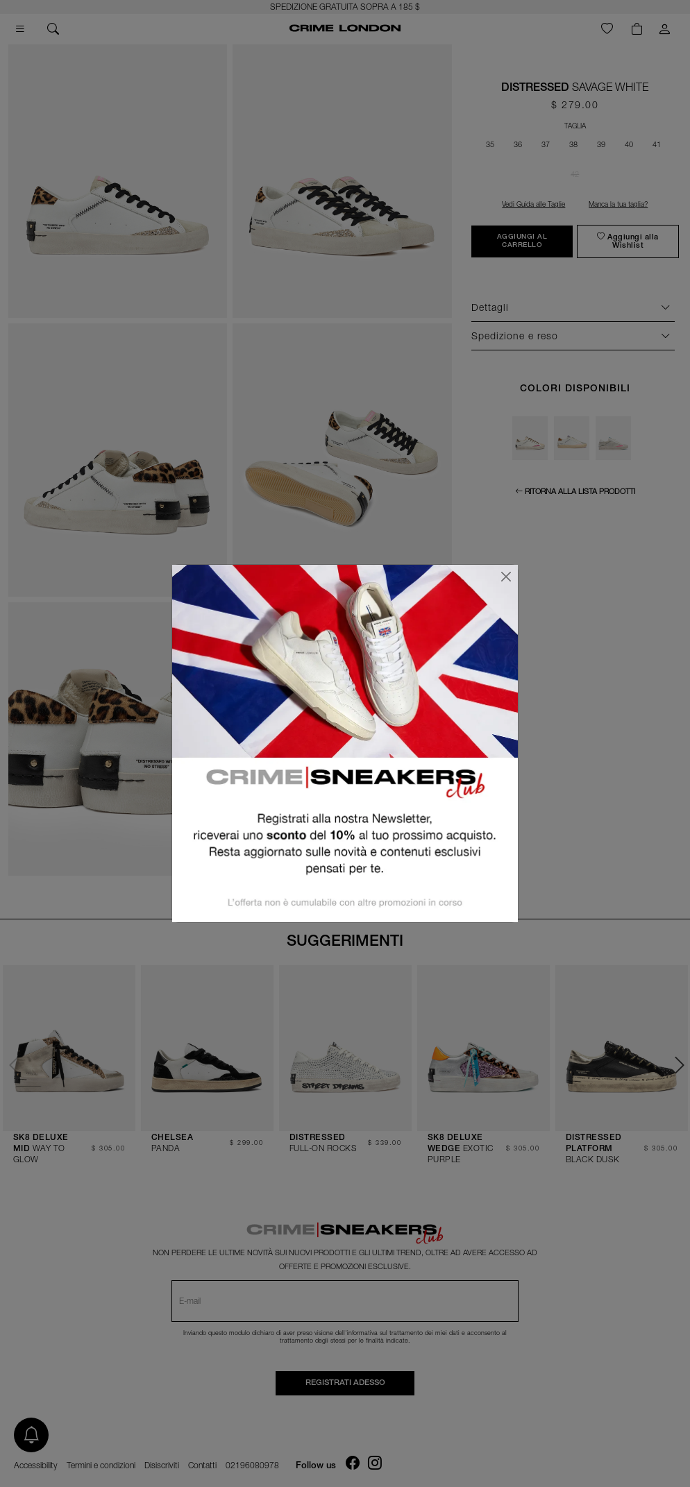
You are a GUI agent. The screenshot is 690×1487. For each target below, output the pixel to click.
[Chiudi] (506, 576)
